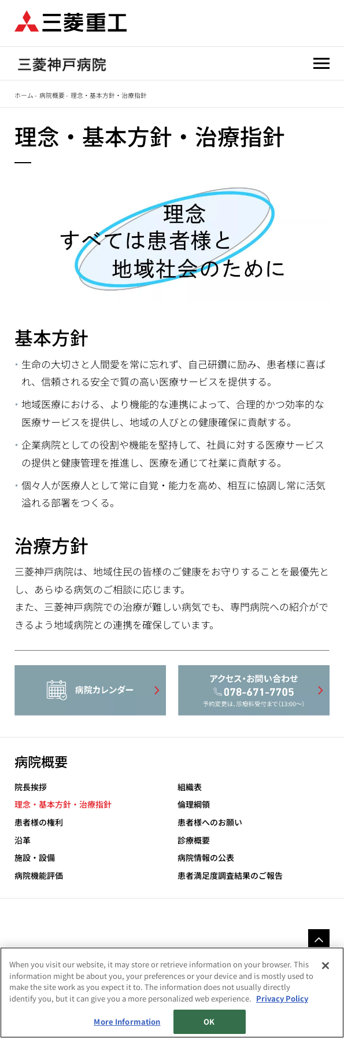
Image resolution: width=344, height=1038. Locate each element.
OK (209, 1021)
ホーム (24, 95)
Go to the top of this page (319, 938)
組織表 (189, 787)
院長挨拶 (30, 787)
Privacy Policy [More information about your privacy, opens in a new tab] (282, 998)
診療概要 (193, 840)
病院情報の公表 (205, 857)
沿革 (22, 840)
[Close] (325, 965)
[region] (172, 992)
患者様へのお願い (209, 822)
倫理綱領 (193, 804)
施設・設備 (34, 857)
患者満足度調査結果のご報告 (230, 875)
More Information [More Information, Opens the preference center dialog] (127, 1021)
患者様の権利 (38, 822)
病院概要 (52, 95)
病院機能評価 (38, 875)
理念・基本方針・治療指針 (63, 804)
